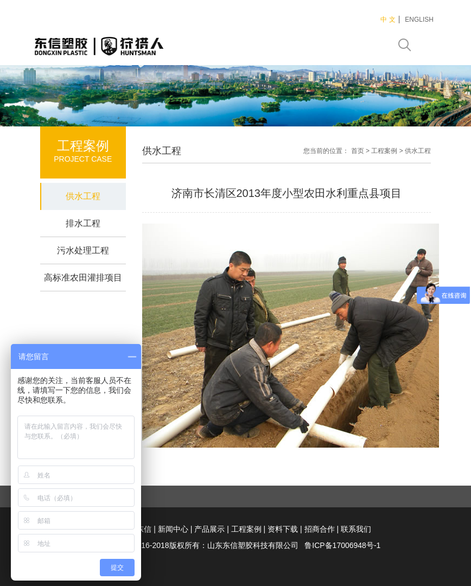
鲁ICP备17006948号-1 (342, 545)
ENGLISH (419, 19)
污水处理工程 (83, 250)
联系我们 (356, 529)
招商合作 (319, 529)
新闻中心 (173, 529)
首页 (357, 151)
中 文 (387, 19)
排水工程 (83, 223)
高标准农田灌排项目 (83, 277)
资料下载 (283, 529)
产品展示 (209, 529)
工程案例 (384, 151)
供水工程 (83, 196)
